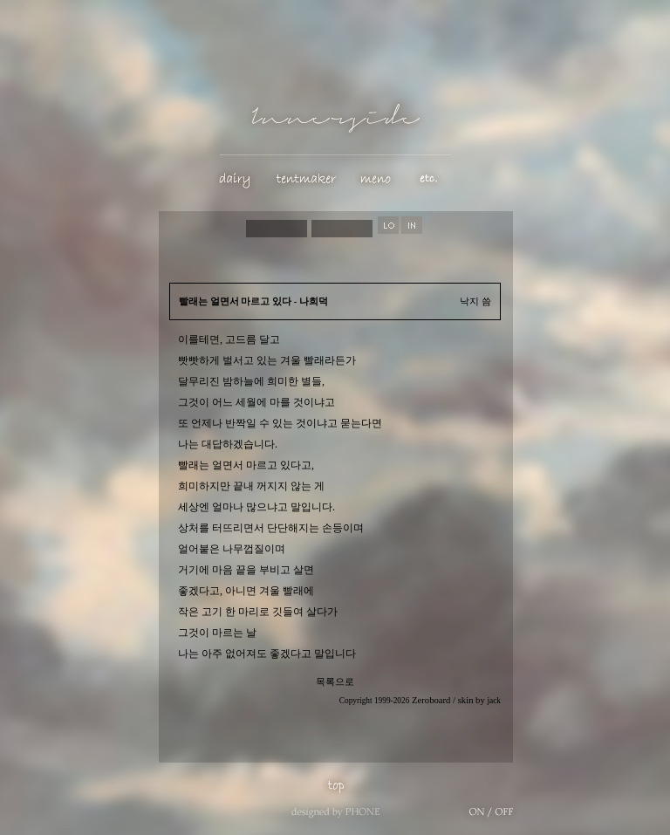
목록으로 (335, 682)
